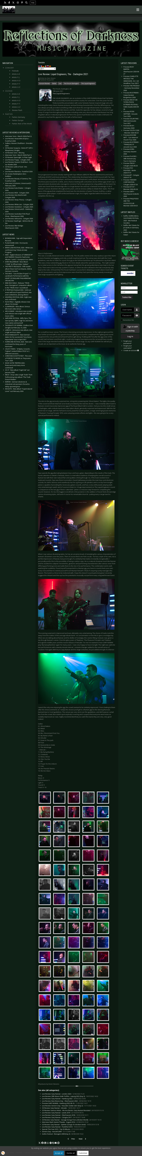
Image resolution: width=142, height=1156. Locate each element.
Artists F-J (15, 77)
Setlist (54, 83)
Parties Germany (18, 117)
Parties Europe (17, 120)
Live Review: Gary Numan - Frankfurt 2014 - (64, 1127)
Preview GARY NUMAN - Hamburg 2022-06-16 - (65, 1103)
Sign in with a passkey (130, 328)
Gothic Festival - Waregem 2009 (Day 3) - (62, 1134)
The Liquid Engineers (88, 83)
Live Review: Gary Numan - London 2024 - (63, 1094)
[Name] (129, 287)
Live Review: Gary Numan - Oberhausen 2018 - (65, 1115)
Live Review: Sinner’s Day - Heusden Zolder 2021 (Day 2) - (69, 1106)
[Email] (129, 292)
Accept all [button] (58, 1153)
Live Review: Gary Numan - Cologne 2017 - (63, 1117)
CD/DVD (8, 91)
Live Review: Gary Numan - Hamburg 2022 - (64, 1098)
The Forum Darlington (71, 83)
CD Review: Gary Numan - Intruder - (61, 1108)
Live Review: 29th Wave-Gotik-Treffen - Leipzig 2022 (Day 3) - (70, 1096)
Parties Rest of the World (22, 123)
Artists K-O (16, 80)
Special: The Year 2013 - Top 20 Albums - (63, 1129)
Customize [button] (83, 1153)
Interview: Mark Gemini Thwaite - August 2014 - (65, 1122)
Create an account (131, 350)
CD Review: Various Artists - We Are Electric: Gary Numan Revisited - (73, 1110)
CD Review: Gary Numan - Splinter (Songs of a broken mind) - (70, 1124)
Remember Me (128, 320)
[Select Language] (47, 68)
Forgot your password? (127, 342)
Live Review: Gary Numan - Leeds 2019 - (62, 1113)
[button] (39, 1143)
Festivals (15, 71)
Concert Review (44, 83)
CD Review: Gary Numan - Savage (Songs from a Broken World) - (71, 1120)
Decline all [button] (71, 1153)
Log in (130, 336)
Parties (9, 114)
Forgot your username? (127, 347)
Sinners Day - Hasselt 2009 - (58, 1131)
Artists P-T (16, 84)
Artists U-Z (16, 87)
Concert (9, 68)
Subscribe (126, 297)
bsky (32, 3)
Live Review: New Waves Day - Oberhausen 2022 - (66, 1101)
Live (60, 83)
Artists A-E (16, 74)
